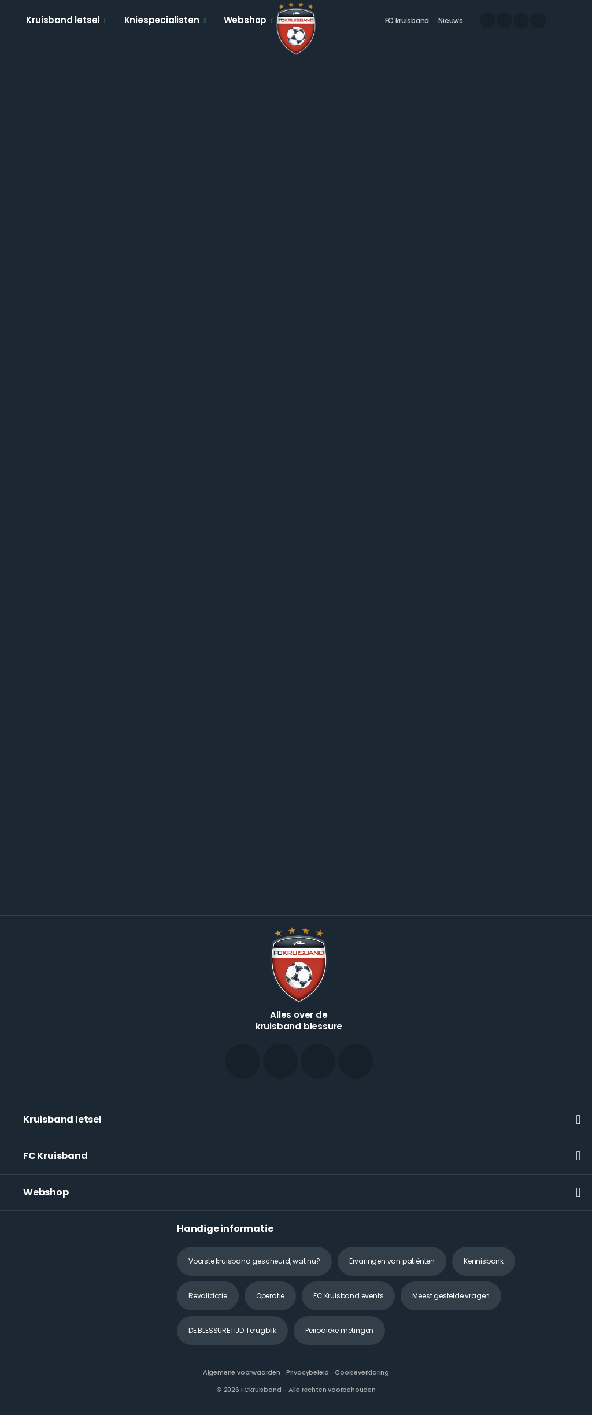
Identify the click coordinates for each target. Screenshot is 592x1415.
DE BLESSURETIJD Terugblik (232, 1330)
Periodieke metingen (339, 1330)
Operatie (270, 1296)
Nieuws (450, 20)
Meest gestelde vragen (451, 1296)
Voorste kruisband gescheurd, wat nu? (254, 1261)
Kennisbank (484, 1261)
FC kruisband (407, 20)
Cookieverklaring (362, 1372)
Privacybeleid (307, 1372)
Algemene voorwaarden (241, 1372)
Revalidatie (207, 1296)
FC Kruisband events (348, 1296)
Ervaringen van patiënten (392, 1261)
